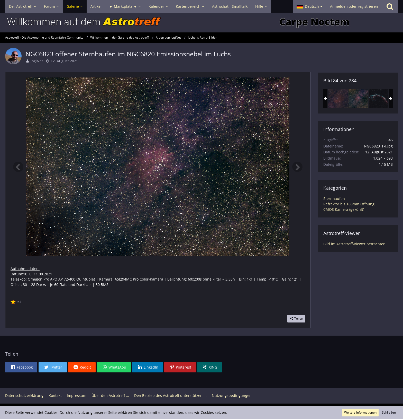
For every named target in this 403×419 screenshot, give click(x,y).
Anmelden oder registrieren (354, 6)
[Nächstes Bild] (297, 167)
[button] (309, 6)
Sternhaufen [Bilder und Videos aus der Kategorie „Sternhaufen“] (334, 198)
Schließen (389, 412)
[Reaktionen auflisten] (17, 301)
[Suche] (390, 6)
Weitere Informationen (360, 412)
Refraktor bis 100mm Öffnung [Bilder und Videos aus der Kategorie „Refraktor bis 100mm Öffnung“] (348, 204)
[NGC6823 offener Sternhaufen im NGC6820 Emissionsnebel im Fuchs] (358, 98)
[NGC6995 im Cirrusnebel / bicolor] (378, 98)
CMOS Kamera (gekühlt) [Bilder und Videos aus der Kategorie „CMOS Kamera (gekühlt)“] (343, 209)
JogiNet (37, 60)
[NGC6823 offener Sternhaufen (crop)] (338, 98)
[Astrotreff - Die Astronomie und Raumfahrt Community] (201, 22)
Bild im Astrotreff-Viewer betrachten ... (356, 243)
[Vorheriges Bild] (18, 167)
